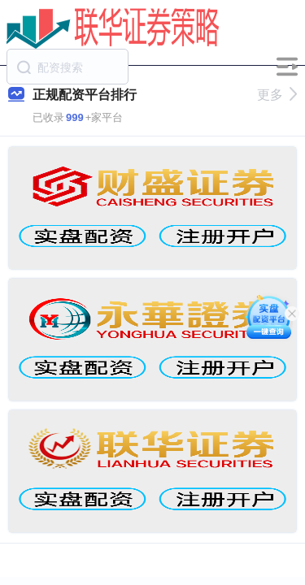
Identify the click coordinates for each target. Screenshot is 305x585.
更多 (277, 95)
